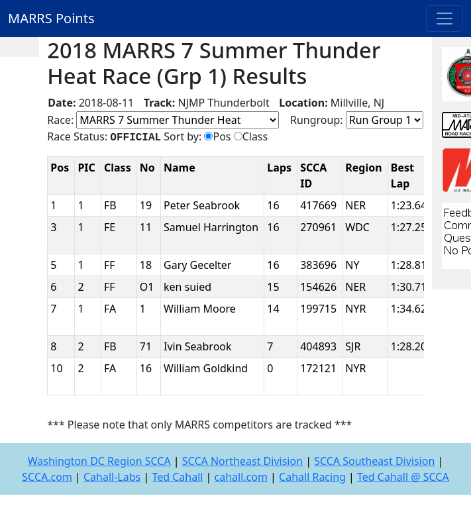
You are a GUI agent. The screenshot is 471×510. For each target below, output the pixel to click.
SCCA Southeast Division (374, 461)
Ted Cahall (177, 477)
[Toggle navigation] (444, 18)
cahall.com (241, 477)
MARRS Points (51, 18)
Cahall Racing (312, 477)
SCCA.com (47, 477)
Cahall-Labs (111, 477)
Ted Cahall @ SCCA (403, 477)
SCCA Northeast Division (242, 461)
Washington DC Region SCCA (99, 461)
